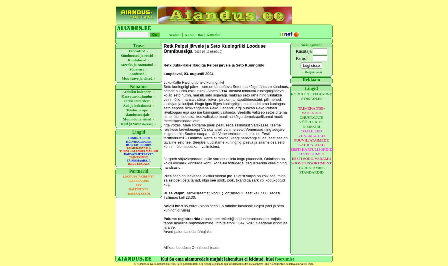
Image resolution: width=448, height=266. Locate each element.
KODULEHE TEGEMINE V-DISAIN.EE (311, 96)
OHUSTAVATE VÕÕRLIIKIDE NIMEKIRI (311, 122)
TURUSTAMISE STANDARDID (311, 170)
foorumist (284, 259)
